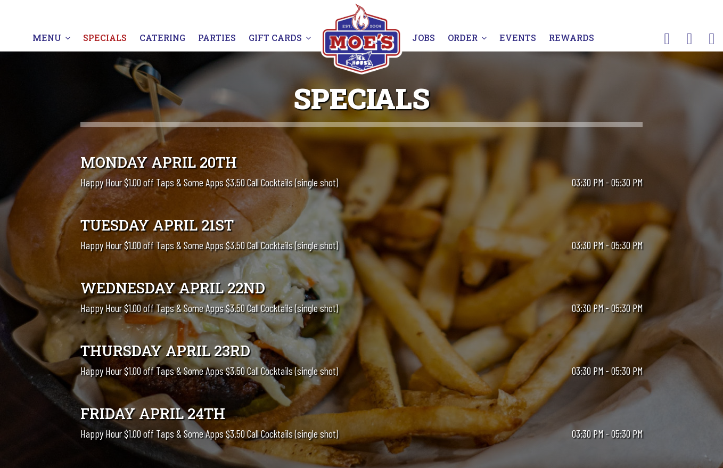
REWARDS (571, 37)
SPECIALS (105, 37)
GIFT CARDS (280, 37)
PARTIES (218, 37)
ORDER (467, 37)
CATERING (163, 37)
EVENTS (517, 37)
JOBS (424, 37)
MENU (51, 37)
